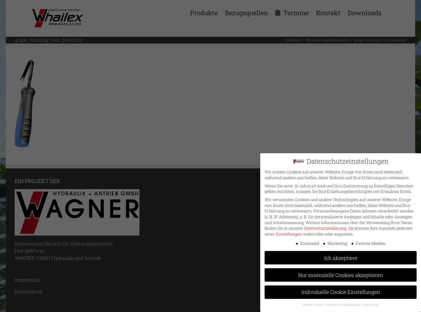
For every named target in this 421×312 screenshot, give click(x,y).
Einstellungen (289, 233)
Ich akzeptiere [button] (340, 256)
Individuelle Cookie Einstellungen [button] (340, 290)
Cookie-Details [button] (313, 303)
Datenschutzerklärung (325, 227)
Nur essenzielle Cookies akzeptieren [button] (340, 273)
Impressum (371, 303)
